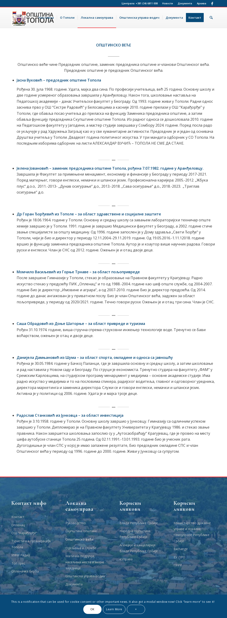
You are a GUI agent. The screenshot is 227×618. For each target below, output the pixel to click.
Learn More (114, 609)
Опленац (18, 525)
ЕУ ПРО (179, 557)
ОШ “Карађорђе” (24, 533)
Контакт (17, 517)
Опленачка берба (25, 571)
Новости (167, 3)
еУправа (126, 559)
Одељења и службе (80, 548)
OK (92, 609)
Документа (185, 3)
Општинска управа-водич (85, 576)
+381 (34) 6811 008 (147, 3)
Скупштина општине (81, 531)
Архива (201, 3)
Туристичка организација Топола (31, 544)
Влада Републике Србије (139, 523)
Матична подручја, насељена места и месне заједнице (84, 562)
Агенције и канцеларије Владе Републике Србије (139, 548)
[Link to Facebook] (212, 3)
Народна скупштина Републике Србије (135, 534)
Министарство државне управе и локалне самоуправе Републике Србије (192, 532)
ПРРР (178, 565)
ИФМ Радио (20, 555)
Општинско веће (79, 539)
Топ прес (18, 563)
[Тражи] (211, 17)
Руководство (75, 523)
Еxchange (181, 549)
